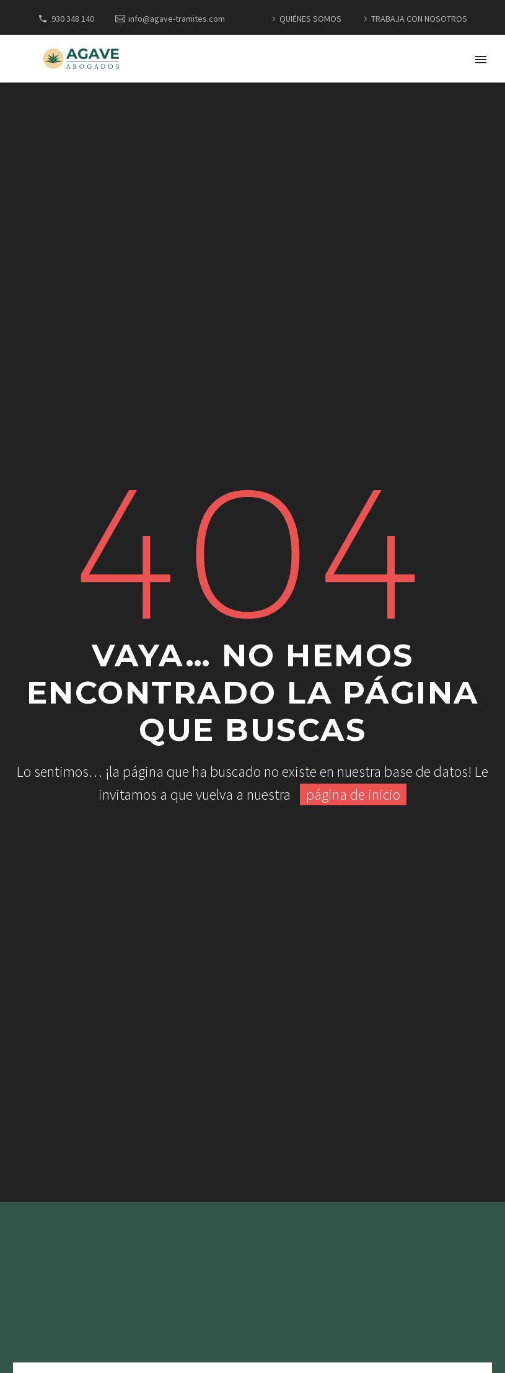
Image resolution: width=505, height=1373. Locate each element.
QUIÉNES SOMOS (310, 18)
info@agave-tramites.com (176, 18)
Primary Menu (480, 59)
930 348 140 (72, 18)
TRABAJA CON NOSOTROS (419, 18)
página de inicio (353, 794)
